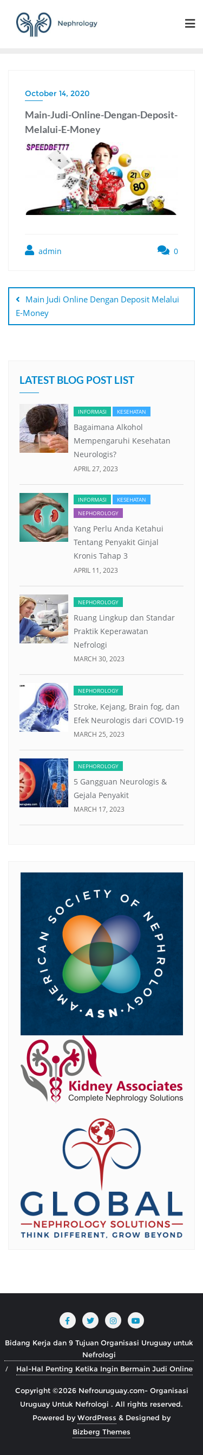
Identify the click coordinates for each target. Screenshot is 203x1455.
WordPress (96, 1417)
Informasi (92, 411)
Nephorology (98, 513)
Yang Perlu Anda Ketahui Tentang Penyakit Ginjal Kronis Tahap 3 (118, 542)
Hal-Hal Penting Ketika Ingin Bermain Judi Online (104, 1368)
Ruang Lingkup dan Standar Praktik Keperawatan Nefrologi (124, 631)
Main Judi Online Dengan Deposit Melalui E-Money (97, 306)
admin (43, 250)
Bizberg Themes (101, 1431)
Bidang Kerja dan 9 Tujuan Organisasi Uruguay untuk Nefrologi (99, 1348)
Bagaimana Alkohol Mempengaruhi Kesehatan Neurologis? (122, 440)
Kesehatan (131, 411)
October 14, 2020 (57, 93)
